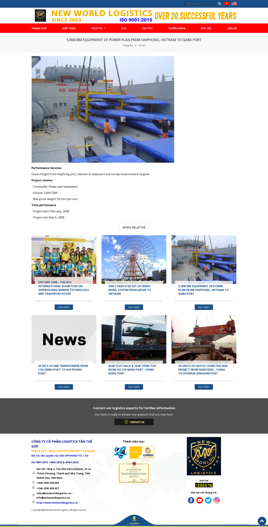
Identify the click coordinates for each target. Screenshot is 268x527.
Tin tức (142, 45)
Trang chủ (128, 45)
